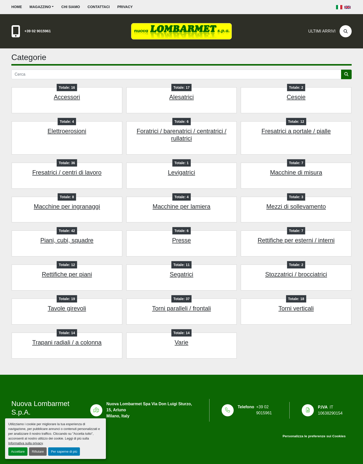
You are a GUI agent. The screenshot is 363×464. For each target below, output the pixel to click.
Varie (181, 342)
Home (16, 7)
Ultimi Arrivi (322, 31)
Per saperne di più (64, 451)
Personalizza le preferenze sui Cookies (314, 436)
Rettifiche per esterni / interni (296, 240)
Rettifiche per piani (67, 274)
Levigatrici (181, 172)
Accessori (67, 97)
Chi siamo (70, 7)
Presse (181, 240)
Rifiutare (38, 451)
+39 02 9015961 (37, 31)
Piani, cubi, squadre (67, 240)
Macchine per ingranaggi (67, 206)
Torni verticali (296, 308)
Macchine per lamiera (181, 206)
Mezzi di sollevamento (296, 206)
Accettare (18, 451)
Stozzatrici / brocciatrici (296, 274)
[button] (41, 7)
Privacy (125, 7)
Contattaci (98, 7)
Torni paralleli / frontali (181, 308)
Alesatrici (181, 97)
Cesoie (296, 97)
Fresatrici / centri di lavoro (67, 172)
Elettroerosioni (67, 131)
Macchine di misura (296, 172)
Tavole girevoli (67, 308)
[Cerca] (346, 31)
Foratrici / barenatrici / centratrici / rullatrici (181, 135)
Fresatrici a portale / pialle (296, 131)
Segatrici (181, 274)
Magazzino (40, 7)
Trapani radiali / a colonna (67, 342)
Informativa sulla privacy (25, 443)
